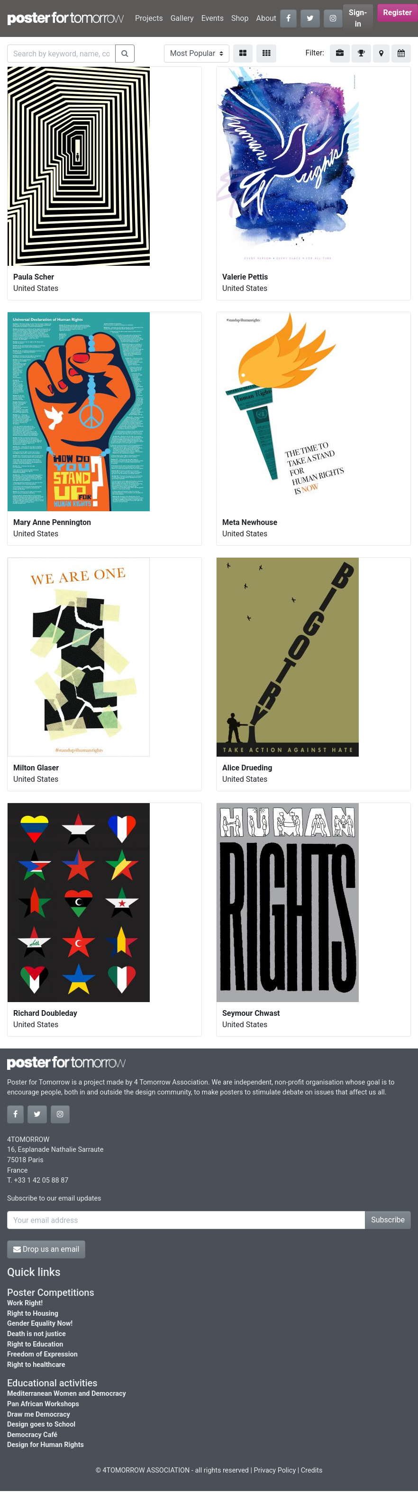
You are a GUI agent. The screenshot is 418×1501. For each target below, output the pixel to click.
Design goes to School (41, 1424)
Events (212, 18)
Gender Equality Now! (40, 1324)
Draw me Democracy (38, 1415)
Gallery (182, 18)
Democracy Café (32, 1435)
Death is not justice (36, 1334)
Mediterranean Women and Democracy (66, 1394)
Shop (239, 18)
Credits (312, 1470)
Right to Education (35, 1344)
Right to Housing (32, 1314)
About (266, 18)
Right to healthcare (36, 1365)
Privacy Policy (275, 1470)
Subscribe (388, 1219)
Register (397, 12)
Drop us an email (46, 1249)
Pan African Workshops (43, 1404)
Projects (149, 18)
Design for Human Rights (45, 1445)
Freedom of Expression (42, 1354)
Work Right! (25, 1303)
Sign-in (358, 18)
